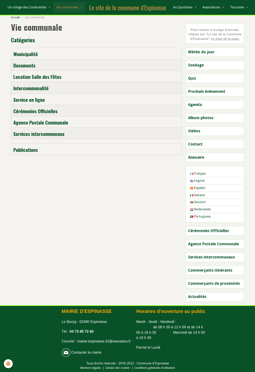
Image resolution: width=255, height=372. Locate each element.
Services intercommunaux (39, 133)
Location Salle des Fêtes (37, 76)
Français (198, 173)
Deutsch (198, 202)
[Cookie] (8, 363)
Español (197, 188)
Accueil (15, 17)
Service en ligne (29, 99)
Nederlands (200, 209)
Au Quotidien (183, 7)
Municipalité (25, 53)
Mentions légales (90, 367)
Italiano (197, 195)
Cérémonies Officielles (35, 111)
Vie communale (67, 7)
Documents (24, 65)
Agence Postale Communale (40, 122)
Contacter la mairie (85, 352)
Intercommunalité (31, 88)
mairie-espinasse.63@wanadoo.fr (104, 341)
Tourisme (237, 7)
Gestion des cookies (117, 367)
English (197, 181)
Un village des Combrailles (27, 7)
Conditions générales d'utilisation (154, 367)
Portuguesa (200, 216)
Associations (211, 7)
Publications (25, 149)
